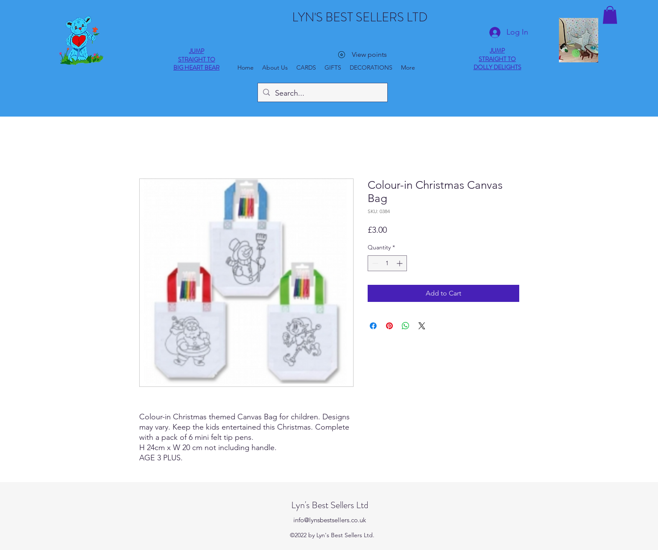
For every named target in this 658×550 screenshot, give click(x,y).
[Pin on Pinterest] (389, 326)
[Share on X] (422, 326)
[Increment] (400, 263)
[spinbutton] (387, 263)
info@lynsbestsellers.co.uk (329, 520)
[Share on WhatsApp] (406, 326)
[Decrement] (374, 263)
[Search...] (322, 93)
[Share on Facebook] (373, 326)
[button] (609, 15)
